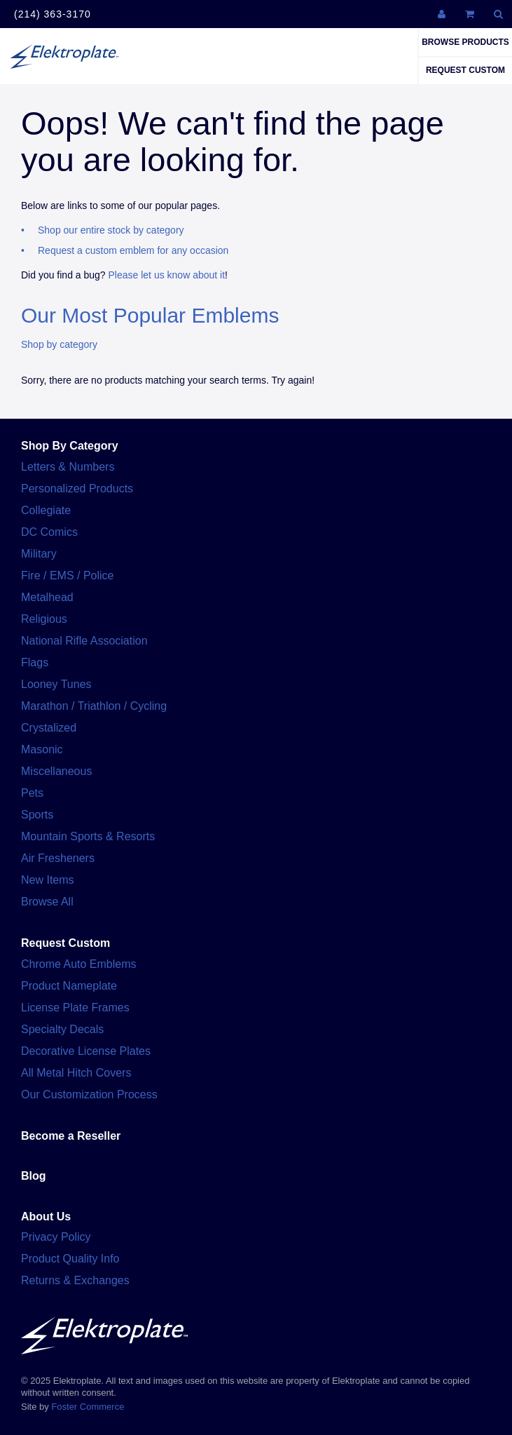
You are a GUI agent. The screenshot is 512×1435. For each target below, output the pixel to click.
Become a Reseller (70, 1136)
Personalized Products (77, 488)
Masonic (42, 749)
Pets (32, 793)
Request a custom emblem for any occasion (133, 250)
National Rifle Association (84, 641)
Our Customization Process (89, 1094)
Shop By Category (69, 446)
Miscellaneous (56, 771)
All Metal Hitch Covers (76, 1073)
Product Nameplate (69, 986)
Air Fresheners (58, 858)
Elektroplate (64, 56)
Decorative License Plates (86, 1051)
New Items (47, 880)
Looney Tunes (56, 684)
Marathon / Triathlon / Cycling (94, 706)
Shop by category (59, 344)
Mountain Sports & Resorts (88, 836)
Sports (37, 815)
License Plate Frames (75, 1007)
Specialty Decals (62, 1029)
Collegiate (46, 510)
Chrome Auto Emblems (79, 964)
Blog (33, 1176)
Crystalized (48, 728)
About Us (46, 1216)
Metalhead (47, 597)
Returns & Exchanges (75, 1280)
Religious (44, 619)
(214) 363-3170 (52, 14)
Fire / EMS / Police (67, 575)
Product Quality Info (70, 1259)
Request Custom (465, 70)
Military (39, 554)
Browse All (47, 902)
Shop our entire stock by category (111, 230)
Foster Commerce (87, 1406)
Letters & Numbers (67, 467)
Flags (34, 662)
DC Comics (49, 532)
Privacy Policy (56, 1237)
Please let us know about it (167, 275)
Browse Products (465, 42)
